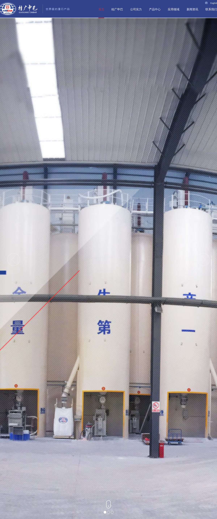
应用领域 (173, 9)
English (213, 3)
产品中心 (155, 9)
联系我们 (211, 9)
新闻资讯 (192, 9)
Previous (13, 259)
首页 (101, 9)
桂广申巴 (117, 9)
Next (203, 259)
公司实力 (136, 9)
